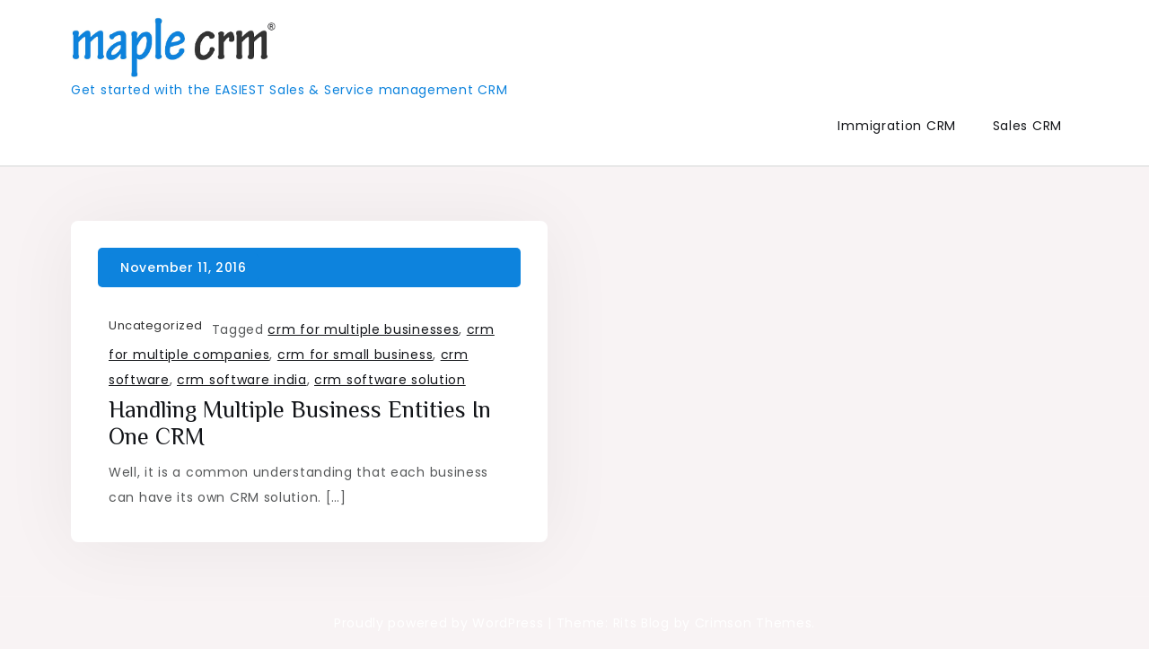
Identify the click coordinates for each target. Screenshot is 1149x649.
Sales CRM (1027, 126)
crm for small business (355, 355)
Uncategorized (156, 325)
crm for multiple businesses (363, 329)
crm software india (242, 380)
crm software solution (390, 380)
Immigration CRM (897, 126)
